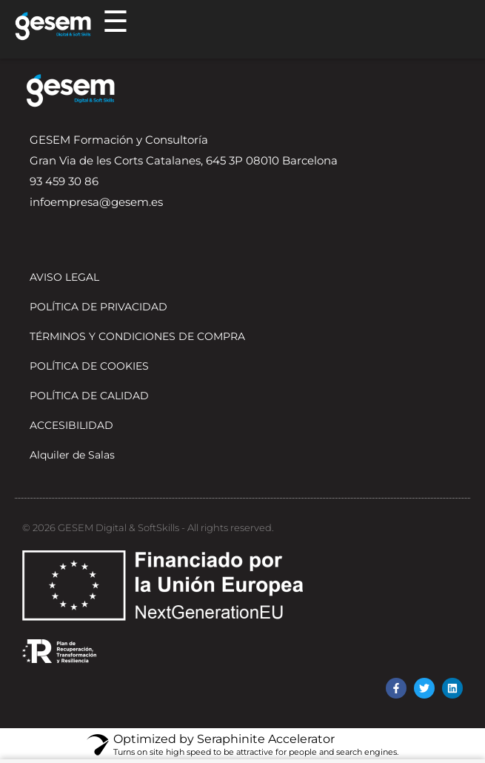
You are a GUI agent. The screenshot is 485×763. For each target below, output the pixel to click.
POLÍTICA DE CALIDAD (89, 395)
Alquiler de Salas (72, 455)
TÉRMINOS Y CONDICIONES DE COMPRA (137, 336)
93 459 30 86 (64, 181)
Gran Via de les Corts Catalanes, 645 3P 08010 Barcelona (184, 160)
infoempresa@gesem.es (96, 202)
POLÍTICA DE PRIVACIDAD (98, 306)
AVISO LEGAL (64, 277)
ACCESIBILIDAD (71, 425)
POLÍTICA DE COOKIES (89, 366)
